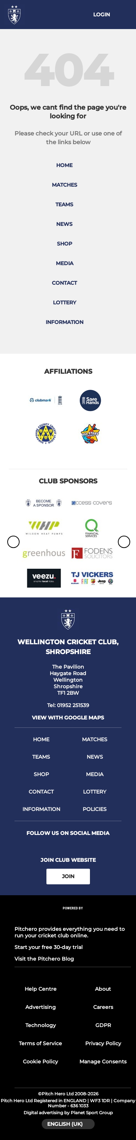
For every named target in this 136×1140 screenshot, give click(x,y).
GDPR (103, 1025)
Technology (40, 1025)
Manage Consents (103, 1061)
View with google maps (68, 717)
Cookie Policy (40, 1061)
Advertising (40, 1007)
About (103, 989)
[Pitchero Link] (73, 917)
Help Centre (41, 989)
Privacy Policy (103, 1043)
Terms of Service (40, 1043)
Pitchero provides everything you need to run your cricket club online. (70, 932)
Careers (103, 1007)
